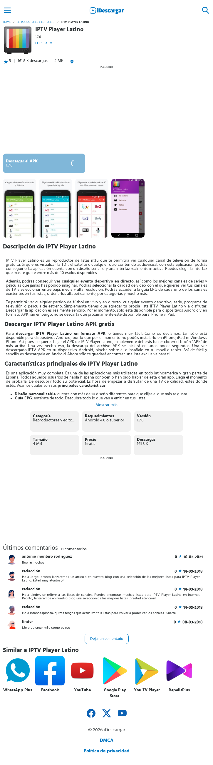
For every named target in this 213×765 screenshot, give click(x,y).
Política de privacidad (107, 751)
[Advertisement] (106, 109)
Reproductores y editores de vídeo (36, 22)
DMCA (106, 740)
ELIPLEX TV (43, 43)
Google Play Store (115, 693)
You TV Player (147, 690)
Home (7, 22)
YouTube (82, 690)
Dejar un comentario (106, 639)
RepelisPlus (179, 690)
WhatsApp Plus (17, 690)
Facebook (50, 690)
